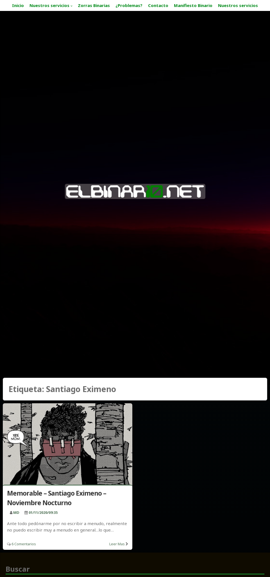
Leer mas (117, 543)
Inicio (18, 5)
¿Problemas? (128, 5)
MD (16, 512)
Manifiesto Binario (193, 5)
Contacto (158, 5)
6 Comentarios (24, 543)
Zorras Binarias (94, 5)
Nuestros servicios (49, 5)
